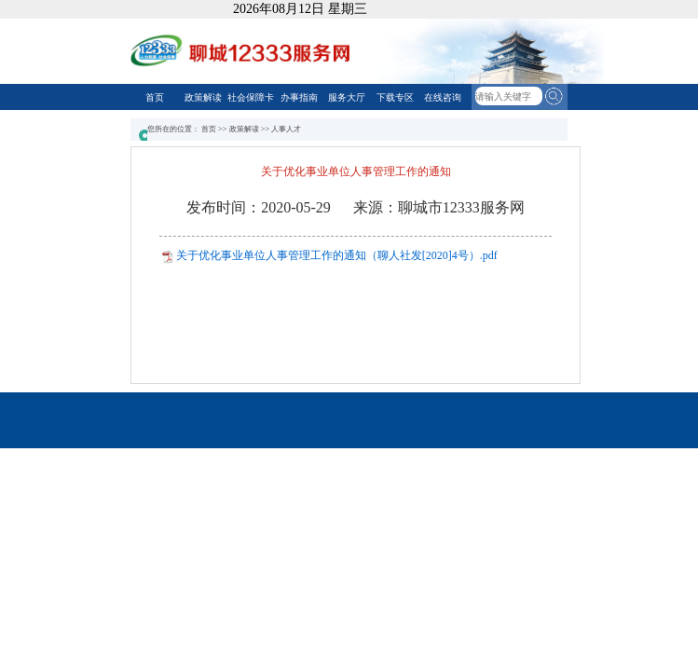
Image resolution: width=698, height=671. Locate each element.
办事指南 (299, 97)
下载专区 (395, 97)
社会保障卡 (250, 97)
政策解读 (203, 97)
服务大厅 (346, 97)
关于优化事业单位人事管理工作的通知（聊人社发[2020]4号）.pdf (337, 255)
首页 (154, 97)
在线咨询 (442, 97)
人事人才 (286, 129)
